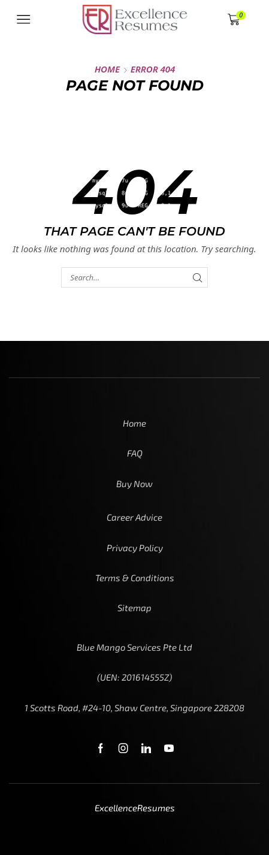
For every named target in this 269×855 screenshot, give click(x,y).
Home (107, 69)
